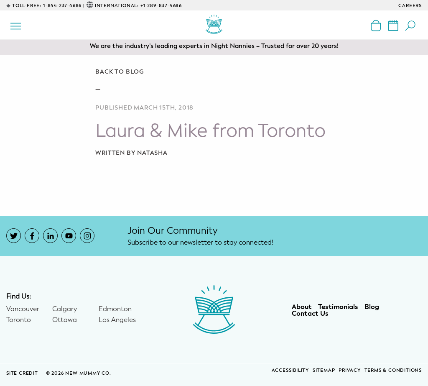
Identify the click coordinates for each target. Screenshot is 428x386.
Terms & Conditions (393, 370)
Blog (371, 307)
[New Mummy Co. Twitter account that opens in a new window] (13, 235)
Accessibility (290, 370)
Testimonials (338, 307)
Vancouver (22, 309)
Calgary (64, 309)
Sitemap (324, 370)
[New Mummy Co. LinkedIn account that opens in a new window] (50, 235)
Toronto (18, 320)
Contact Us (310, 313)
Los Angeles (117, 320)
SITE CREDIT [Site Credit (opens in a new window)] (23, 373)
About (302, 307)
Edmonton (115, 309)
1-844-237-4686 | (64, 6)
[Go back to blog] (213, 72)
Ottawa (64, 320)
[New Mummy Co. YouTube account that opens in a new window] (68, 235)
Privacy (350, 370)
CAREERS (410, 6)
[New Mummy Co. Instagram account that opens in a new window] (87, 235)
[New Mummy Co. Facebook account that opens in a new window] (32, 235)
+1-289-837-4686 (161, 6)
